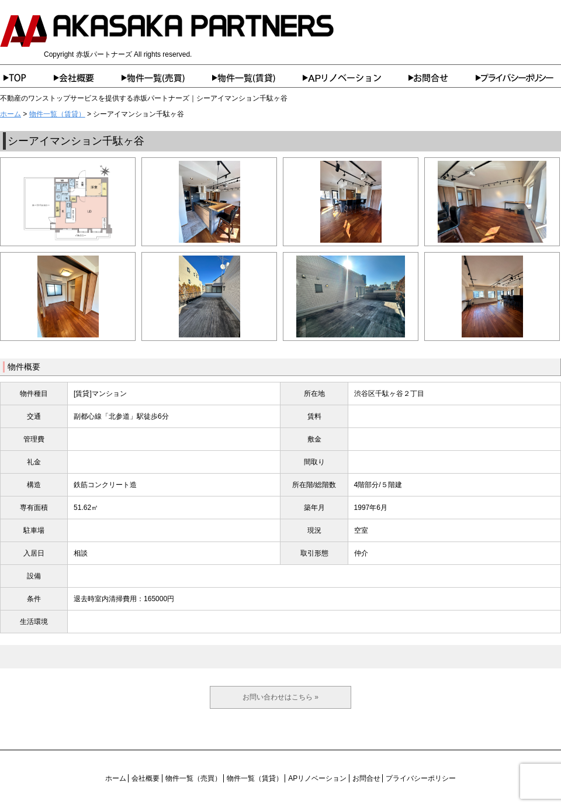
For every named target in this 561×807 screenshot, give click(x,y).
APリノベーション (355, 77)
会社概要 (88, 77)
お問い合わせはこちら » (280, 697)
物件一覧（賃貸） (257, 77)
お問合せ (442, 77)
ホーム (27, 77)
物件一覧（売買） (167, 77)
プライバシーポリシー (518, 77)
